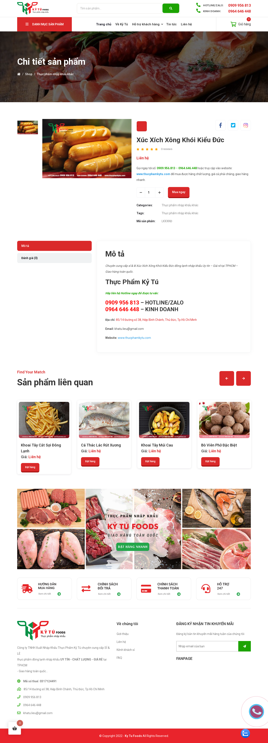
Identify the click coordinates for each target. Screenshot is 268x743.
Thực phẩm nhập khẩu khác (55, 74)
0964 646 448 (239, 11)
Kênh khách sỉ (126, 649)
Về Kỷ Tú (121, 24)
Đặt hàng (30, 467)
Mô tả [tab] (25, 246)
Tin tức (171, 24)
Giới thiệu (123, 634)
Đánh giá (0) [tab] (29, 258)
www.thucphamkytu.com (134, 337)
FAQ (119, 657)
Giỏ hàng (241, 22)
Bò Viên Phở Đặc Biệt (219, 445)
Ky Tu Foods (133, 737)
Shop (28, 74)
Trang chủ (103, 24)
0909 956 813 (239, 5)
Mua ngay (178, 192)
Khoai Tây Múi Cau (157, 445)
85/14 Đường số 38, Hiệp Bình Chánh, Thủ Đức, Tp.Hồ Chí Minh (156, 319)
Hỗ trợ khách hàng (146, 24)
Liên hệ (186, 24)
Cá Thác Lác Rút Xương (101, 445)
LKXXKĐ (167, 221)
